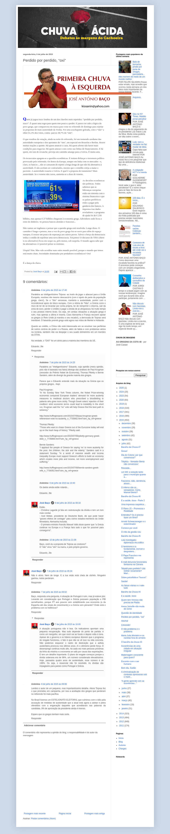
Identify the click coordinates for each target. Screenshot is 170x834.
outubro (125, 431)
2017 (121, 412)
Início (121, 738)
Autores (122, 745)
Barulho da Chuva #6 (131, 496)
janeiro (125, 708)
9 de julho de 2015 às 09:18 (68, 503)
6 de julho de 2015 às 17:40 (54, 290)
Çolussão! (125, 625)
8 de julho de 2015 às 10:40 (62, 483)
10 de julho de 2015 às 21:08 (63, 540)
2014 (121, 713)
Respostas (39, 357)
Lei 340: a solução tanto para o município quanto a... (133, 474)
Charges (122, 748)
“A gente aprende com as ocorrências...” (132, 682)
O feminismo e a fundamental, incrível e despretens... (133, 549)
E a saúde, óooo (128, 596)
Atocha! (124, 621)
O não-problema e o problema (130, 630)
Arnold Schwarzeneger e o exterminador (133, 522)
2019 (121, 404)
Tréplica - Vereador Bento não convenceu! (133, 462)
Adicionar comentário (34, 725)
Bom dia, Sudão (128, 668)
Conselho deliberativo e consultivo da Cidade (139, 279)
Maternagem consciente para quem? (132, 656)
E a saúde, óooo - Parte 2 (133, 500)
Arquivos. (137, 97)
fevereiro (126, 704)
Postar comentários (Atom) (43, 818)
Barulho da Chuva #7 (131, 447)
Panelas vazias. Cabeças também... (137, 230)
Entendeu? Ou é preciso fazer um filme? (132, 516)
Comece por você (129, 528)
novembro (126, 427)
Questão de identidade (131, 613)
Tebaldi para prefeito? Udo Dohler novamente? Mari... (133, 571)
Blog (121, 742)
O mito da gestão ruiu (131, 532)
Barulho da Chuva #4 (131, 592)
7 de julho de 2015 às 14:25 (62, 362)
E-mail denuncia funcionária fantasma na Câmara (134, 563)
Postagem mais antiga (94, 813)
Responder (36, 350)
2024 (121, 392)
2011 (121, 725)
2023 (121, 396)
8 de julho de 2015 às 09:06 (54, 684)
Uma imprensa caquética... (133, 504)
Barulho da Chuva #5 (131, 536)
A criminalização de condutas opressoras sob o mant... (134, 674)
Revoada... (126, 468)
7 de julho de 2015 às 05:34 (59, 571)
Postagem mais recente (35, 813)
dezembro (126, 423)
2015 (121, 420)
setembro (126, 435)
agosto (125, 439)
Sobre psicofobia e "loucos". (134, 577)
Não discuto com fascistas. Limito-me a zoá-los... (139, 307)
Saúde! (124, 581)
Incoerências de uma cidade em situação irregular (131, 648)
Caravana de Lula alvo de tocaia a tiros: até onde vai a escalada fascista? (139, 248)
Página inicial (65, 813)
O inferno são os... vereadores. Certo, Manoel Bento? (131, 490)
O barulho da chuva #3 (131, 642)
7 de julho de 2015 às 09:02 (54, 592)
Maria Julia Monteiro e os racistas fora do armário (133, 636)
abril (124, 696)
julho (124, 443)
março (125, 700)
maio (124, 692)
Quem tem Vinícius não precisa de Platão (132, 601)
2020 (121, 400)
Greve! (124, 451)
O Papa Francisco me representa (131, 556)
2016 (121, 416)
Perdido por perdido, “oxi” (132, 617)
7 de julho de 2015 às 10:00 (68, 624)
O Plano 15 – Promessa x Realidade (133, 509)
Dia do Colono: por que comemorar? (131, 456)
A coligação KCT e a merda (140, 171)
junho (124, 688)
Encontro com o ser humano (130, 662)
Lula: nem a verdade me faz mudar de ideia (140, 144)
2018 (121, 408)
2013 (121, 717)
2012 (121, 721)
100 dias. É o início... (139, 199)
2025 (121, 388)
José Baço (45, 503)
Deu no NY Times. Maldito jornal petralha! (139, 116)
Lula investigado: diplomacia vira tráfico (132, 541)
